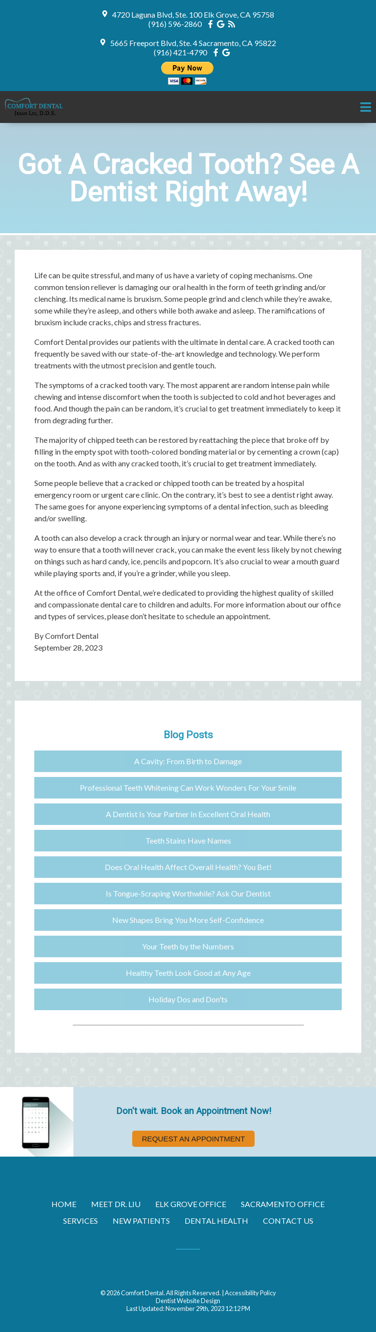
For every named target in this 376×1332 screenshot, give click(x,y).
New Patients (141, 1220)
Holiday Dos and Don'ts (188, 999)
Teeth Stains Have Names (188, 840)
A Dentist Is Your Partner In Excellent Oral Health (188, 814)
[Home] (35, 113)
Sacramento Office (283, 1204)
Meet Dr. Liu (116, 1204)
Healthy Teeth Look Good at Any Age (188, 972)
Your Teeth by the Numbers (188, 946)
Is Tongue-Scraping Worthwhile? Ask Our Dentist (188, 893)
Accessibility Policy (250, 1293)
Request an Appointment (193, 1139)
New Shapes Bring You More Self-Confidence (188, 919)
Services (80, 1220)
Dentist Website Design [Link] (188, 1301)
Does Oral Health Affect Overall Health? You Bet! (188, 867)
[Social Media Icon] (212, 23)
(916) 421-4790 (180, 52)
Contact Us (288, 1220)
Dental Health (216, 1220)
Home (63, 1204)
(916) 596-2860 (175, 23)
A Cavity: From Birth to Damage (188, 761)
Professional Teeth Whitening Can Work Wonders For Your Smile (188, 787)
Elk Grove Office (190, 1204)
